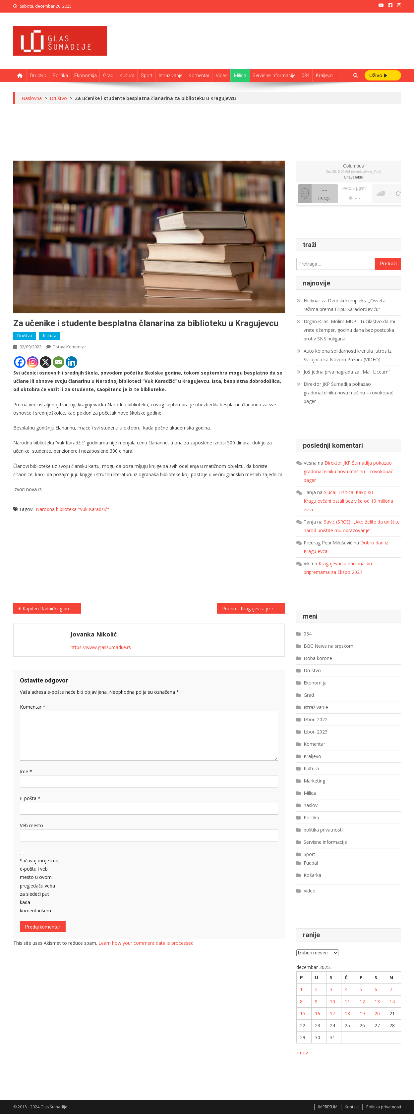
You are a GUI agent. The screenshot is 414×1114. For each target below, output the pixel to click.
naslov (311, 805)
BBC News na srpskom (328, 646)
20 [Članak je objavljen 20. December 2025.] (377, 1013)
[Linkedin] (71, 362)
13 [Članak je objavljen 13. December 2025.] (377, 1001)
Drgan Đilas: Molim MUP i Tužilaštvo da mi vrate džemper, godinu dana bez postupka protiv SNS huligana (349, 330)
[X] (45, 362)
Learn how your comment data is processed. (146, 943)
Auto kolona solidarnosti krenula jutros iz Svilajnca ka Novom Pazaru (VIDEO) (347, 355)
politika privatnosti (323, 830)
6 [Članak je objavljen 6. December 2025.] (376, 989)
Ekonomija (85, 75)
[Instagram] (32, 362)
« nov (302, 1052)
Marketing (314, 781)
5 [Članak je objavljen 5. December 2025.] (361, 989)
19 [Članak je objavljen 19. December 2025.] (362, 1013)
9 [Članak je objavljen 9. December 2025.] (316, 1001)
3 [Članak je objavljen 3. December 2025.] (331, 989)
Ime (26, 771)
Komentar (199, 75)
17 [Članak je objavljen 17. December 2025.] (332, 1013)
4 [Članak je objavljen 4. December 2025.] (346, 989)
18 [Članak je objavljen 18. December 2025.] (347, 1013)
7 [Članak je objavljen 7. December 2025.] (390, 989)
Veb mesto (31, 825)
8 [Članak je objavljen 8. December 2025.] (301, 1001)
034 (306, 75)
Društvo (38, 75)
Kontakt (352, 1107)
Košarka (312, 875)
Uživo (378, 75)
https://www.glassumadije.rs (101, 647)
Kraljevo (324, 75)
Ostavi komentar (69, 347)
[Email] (58, 362)
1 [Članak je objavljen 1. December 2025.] (301, 989)
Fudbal (311, 863)
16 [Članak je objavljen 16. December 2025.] (317, 1013)
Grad (108, 75)
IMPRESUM (327, 1107)
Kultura (127, 75)
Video (222, 75)
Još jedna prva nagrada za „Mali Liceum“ (347, 372)
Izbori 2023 (315, 732)
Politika (60, 75)
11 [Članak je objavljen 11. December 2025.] (347, 1001)
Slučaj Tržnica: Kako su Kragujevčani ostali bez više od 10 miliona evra (348, 501)
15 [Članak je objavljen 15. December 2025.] (302, 1013)
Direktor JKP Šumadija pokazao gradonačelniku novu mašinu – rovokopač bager (348, 392)
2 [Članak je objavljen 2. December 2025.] (316, 989)
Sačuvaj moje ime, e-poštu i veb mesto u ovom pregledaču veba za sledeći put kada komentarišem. (40, 885)
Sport (146, 75)
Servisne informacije (274, 75)
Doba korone (318, 658)
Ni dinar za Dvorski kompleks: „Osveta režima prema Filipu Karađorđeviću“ (344, 304)
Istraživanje (170, 75)
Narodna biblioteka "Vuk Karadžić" (72, 509)
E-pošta (30, 798)
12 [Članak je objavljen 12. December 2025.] (362, 1001)
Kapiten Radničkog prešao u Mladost (52, 608)
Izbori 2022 (315, 719)
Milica (240, 75)
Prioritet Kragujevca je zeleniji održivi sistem (253, 608)
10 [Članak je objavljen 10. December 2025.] (332, 1001)
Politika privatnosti (383, 1107)
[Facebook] (20, 362)
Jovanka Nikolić (94, 634)
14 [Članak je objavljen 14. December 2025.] (392, 1001)
